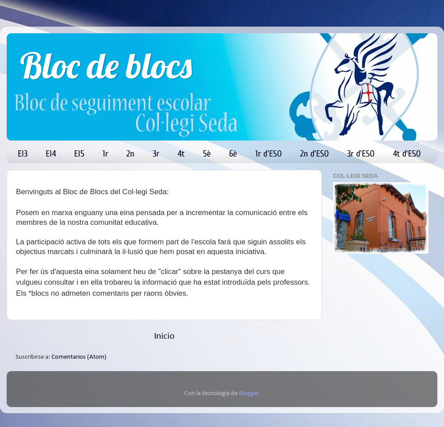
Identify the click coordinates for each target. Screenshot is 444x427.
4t (181, 154)
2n (131, 154)
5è (207, 154)
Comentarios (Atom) (79, 357)
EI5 (79, 154)
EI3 (23, 154)
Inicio (164, 336)
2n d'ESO (314, 154)
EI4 (51, 154)
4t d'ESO (407, 154)
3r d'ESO (361, 154)
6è (233, 154)
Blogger (248, 393)
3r (156, 154)
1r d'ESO (268, 154)
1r (105, 154)
